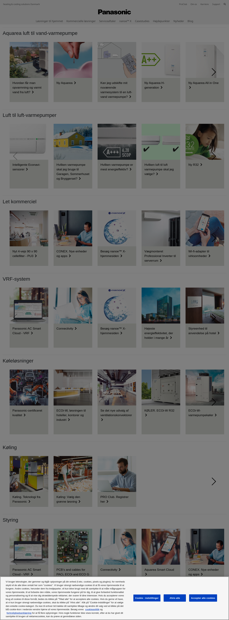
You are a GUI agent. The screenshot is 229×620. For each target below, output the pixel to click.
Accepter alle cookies (203, 598)
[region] (114, 598)
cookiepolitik (92, 609)
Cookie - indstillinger (146, 598)
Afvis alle (175, 598)
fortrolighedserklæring (19, 613)
